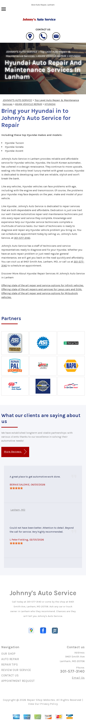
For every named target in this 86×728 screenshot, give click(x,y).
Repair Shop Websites (41, 699)
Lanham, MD (17, 509)
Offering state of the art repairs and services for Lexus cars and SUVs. (41, 289)
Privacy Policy (49, 703)
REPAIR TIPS (9, 664)
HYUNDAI (75, 56)
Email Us (78, 677)
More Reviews (15, 451)
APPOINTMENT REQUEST (18, 681)
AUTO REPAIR (10, 659)
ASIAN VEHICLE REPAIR (52, 56)
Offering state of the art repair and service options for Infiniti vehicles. (42, 285)
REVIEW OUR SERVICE (16, 670)
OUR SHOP (8, 653)
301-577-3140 (22, 237)
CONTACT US (10, 675)
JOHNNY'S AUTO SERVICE (21, 51)
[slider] (16, 488)
